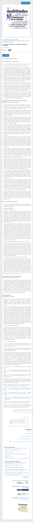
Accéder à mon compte (24, 499)
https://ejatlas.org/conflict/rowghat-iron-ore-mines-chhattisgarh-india (16, 385)
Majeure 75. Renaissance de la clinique (24, 438)
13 (15, 239)
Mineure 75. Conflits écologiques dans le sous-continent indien (16, 41)
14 (21, 273)
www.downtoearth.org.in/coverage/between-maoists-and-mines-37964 (16, 402)
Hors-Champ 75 (29, 433)
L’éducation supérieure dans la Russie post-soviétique (14, 467)
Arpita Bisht (6, 47)
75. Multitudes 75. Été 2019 (10, 39)
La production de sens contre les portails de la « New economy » (16, 448)
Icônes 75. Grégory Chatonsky (26, 436)
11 (25, 189)
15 (24, 292)
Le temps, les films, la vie (9, 451)
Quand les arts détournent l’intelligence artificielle (13, 465)
